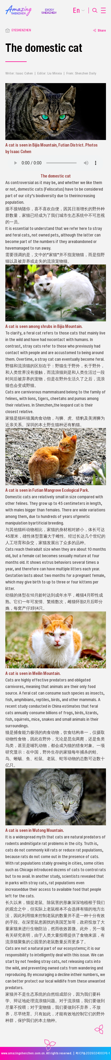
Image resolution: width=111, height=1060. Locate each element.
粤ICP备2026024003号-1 (92, 1053)
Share (99, 30)
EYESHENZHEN (21, 30)
